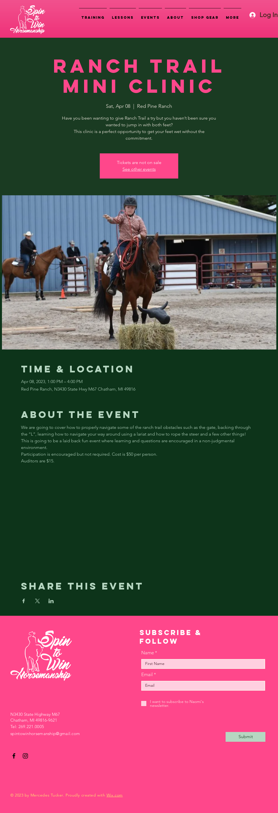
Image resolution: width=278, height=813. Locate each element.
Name (147, 652)
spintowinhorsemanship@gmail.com (45, 733)
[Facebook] (13, 755)
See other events (139, 169)
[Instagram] (25, 755)
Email (147, 674)
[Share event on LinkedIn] (51, 601)
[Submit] (245, 737)
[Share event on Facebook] (23, 601)
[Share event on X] (37, 601)
